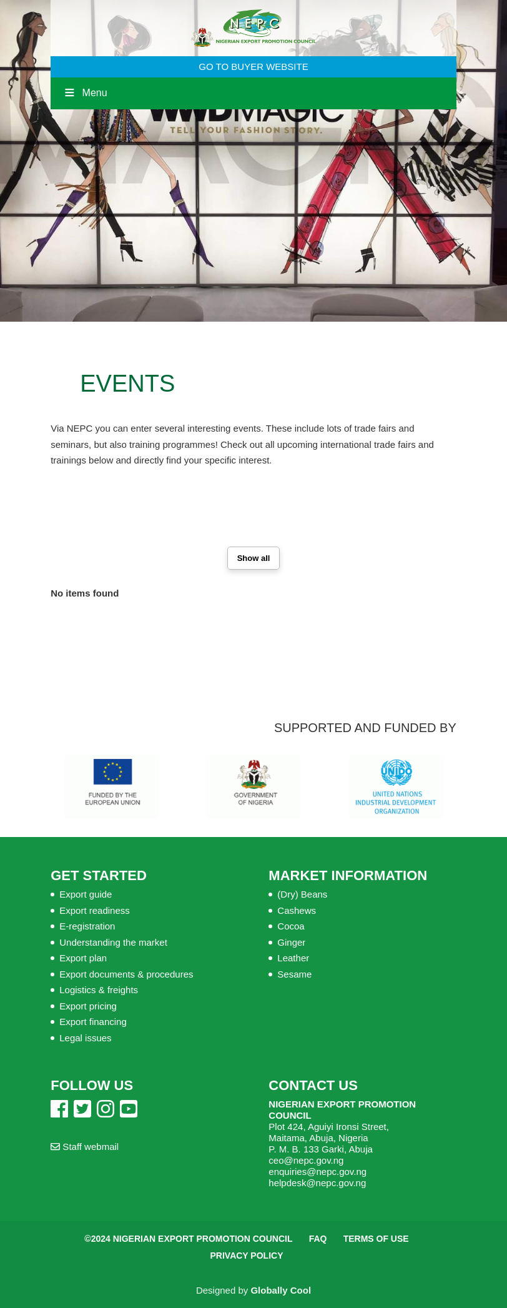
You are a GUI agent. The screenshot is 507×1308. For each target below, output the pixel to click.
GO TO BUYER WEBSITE (253, 66)
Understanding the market (113, 942)
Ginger (291, 942)
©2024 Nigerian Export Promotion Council (188, 1239)
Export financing (93, 1021)
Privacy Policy (246, 1256)
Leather (293, 958)
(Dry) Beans (302, 894)
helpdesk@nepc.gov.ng (317, 1182)
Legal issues (85, 1038)
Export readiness (94, 910)
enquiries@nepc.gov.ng (317, 1171)
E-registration (87, 926)
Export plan (83, 958)
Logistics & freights (98, 989)
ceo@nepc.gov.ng (305, 1160)
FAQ (318, 1239)
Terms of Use (376, 1239)
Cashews (296, 910)
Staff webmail (85, 1146)
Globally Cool (280, 1290)
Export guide (85, 894)
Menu (85, 92)
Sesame (294, 974)
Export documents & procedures (126, 974)
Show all (253, 558)
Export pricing (88, 1006)
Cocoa (290, 926)
